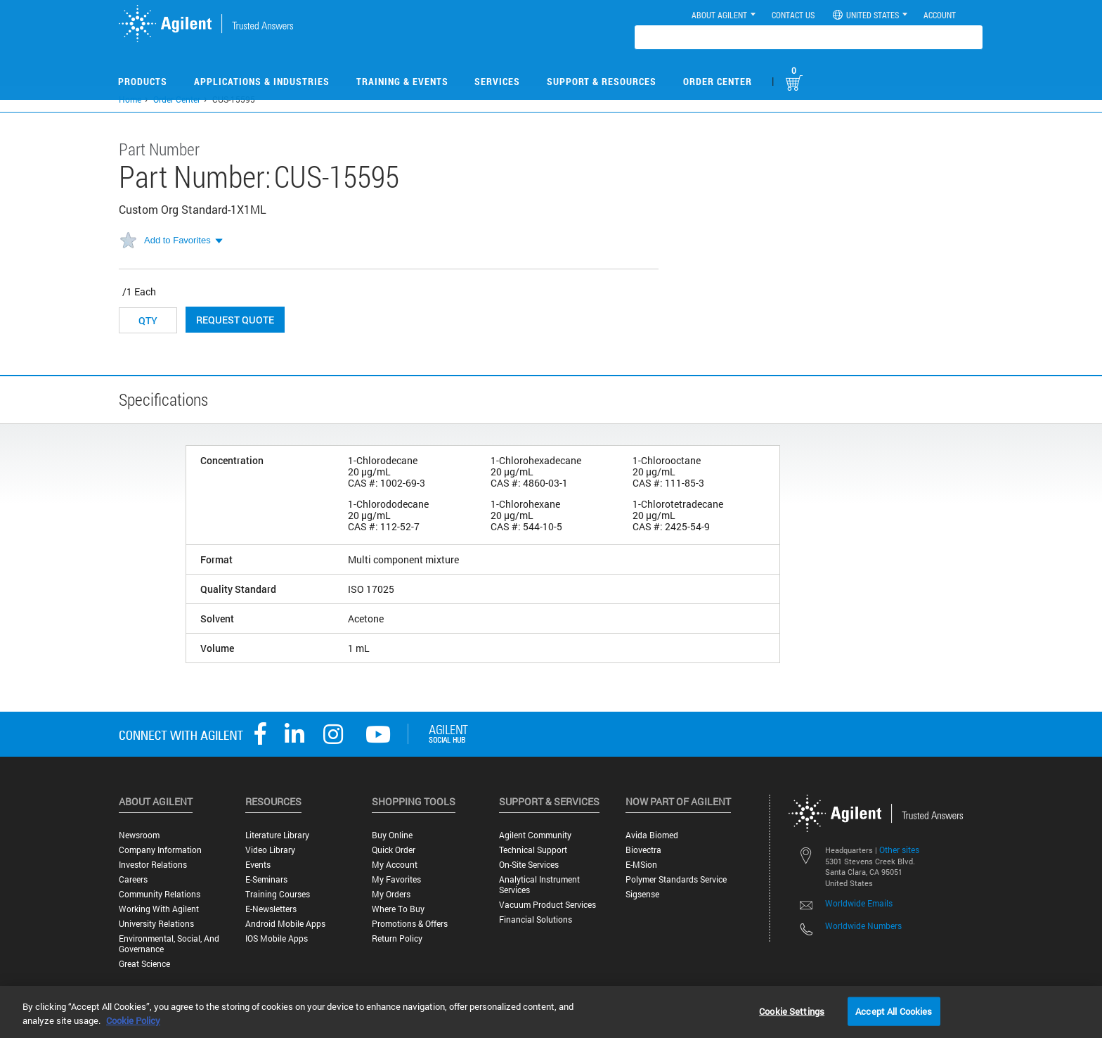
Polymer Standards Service (676, 879)
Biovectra (643, 850)
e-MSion (641, 864)
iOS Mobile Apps (276, 938)
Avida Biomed (651, 835)
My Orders (391, 894)
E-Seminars (266, 879)
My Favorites (396, 879)
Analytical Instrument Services (539, 884)
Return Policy (397, 938)
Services (497, 81)
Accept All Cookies (893, 1010)
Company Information (160, 850)
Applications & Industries (262, 81)
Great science (144, 964)
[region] (551, 1012)
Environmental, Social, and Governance (169, 943)
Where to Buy (398, 909)
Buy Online (392, 835)
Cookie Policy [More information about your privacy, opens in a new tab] (133, 1020)
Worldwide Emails (859, 903)
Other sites (899, 849)
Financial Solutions (535, 919)
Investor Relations (153, 864)
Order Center (717, 81)
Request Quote (235, 319)
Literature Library (277, 835)
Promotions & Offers (410, 923)
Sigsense (642, 894)
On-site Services (529, 864)
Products (142, 81)
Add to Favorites (177, 240)
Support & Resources (601, 81)
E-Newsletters (271, 909)
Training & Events (402, 81)
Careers (133, 879)
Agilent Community (535, 835)
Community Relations (159, 894)
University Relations (156, 923)
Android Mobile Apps (285, 923)
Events (258, 864)
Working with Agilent (159, 909)
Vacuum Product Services (547, 904)
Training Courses (277, 894)
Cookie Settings (791, 1010)
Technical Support (533, 850)
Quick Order (393, 850)
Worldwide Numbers (863, 925)
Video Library (270, 850)
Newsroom (139, 835)
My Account (394, 864)
